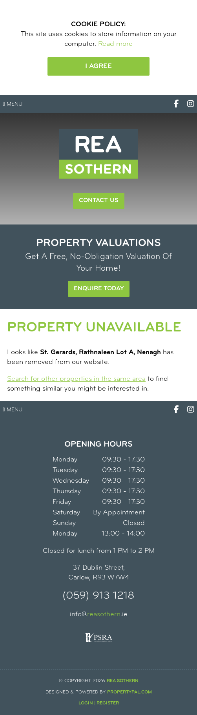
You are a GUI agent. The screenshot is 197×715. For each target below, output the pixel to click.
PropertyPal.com (129, 692)
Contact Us (99, 200)
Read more (115, 44)
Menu (12, 104)
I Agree (98, 66)
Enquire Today (99, 289)
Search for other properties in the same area (76, 379)
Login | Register (98, 703)
